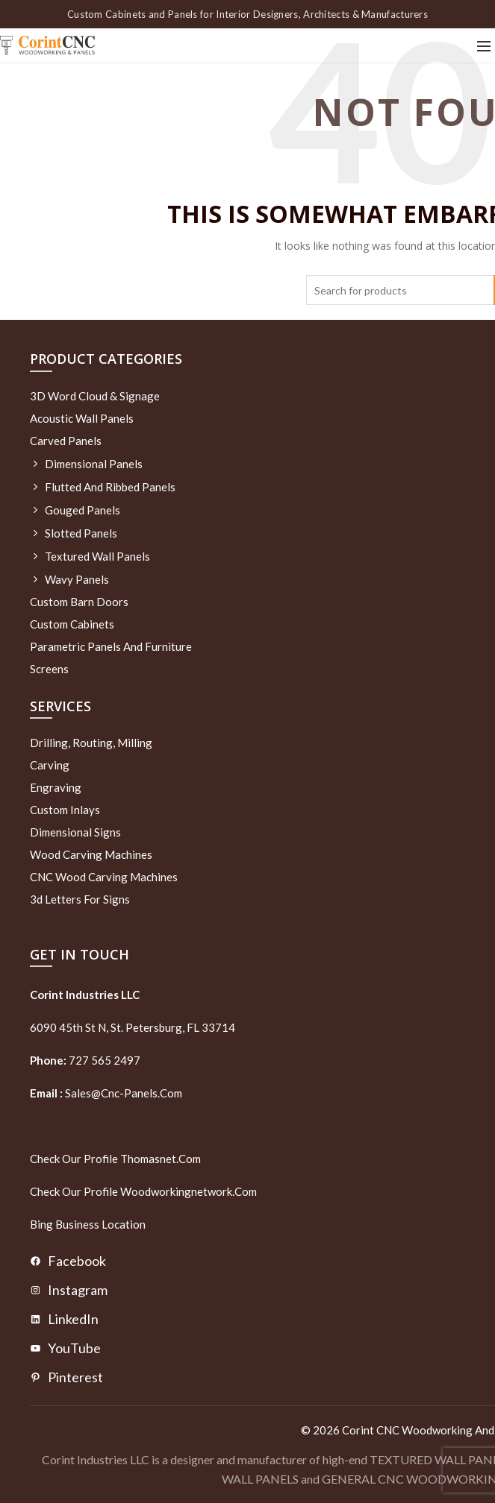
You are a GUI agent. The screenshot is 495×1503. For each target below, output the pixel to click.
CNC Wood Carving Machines (104, 876)
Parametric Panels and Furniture (111, 646)
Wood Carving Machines (91, 854)
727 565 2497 (103, 1060)
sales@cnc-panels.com (106, 1093)
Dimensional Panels (94, 463)
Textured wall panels (97, 556)
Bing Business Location (88, 1224)
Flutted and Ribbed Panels (110, 487)
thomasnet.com (160, 1158)
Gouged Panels (82, 510)
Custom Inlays (65, 809)
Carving (49, 765)
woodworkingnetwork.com (188, 1191)
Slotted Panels (81, 533)
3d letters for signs (80, 899)
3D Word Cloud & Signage (95, 396)
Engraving (55, 787)
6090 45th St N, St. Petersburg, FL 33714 (132, 1027)
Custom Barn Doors (79, 601)
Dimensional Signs (75, 832)
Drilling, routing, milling (91, 742)
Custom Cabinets (72, 624)
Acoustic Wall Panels (82, 418)
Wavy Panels (77, 579)
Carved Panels (66, 440)
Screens (49, 668)
